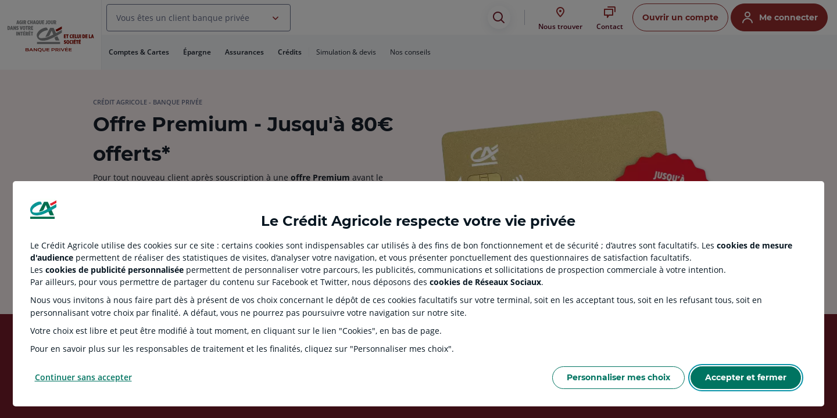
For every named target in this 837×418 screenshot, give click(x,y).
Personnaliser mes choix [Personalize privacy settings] (618, 377)
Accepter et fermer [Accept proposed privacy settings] (745, 377)
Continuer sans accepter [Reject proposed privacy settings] (83, 377)
